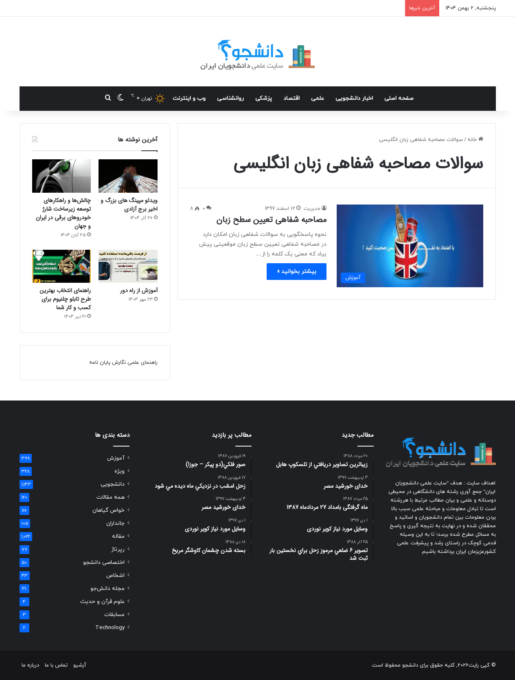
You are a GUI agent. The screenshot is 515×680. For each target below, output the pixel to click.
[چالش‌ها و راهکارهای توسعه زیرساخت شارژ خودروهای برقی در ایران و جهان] (61, 176)
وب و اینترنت (189, 98)
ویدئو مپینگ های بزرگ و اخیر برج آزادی (129, 204)
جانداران (115, 523)
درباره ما (30, 665)
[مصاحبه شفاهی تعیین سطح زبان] (410, 246)
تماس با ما (56, 665)
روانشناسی (230, 98)
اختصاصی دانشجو (104, 562)
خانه (475, 139)
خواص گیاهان (108, 510)
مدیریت (312, 208)
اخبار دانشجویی (354, 98)
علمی (317, 98)
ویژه (119, 471)
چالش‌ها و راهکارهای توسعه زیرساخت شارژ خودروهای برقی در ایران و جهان (63, 213)
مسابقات (114, 614)
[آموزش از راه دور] (128, 266)
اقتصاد (291, 98)
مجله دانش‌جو (107, 588)
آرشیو (79, 665)
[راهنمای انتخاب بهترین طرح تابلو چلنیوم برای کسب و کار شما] (61, 266)
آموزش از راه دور (139, 290)
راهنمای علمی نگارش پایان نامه (123, 362)
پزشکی (263, 98)
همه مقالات (110, 497)
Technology (110, 628)
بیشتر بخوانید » (296, 271)
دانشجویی (113, 484)
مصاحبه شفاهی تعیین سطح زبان (271, 219)
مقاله (118, 536)
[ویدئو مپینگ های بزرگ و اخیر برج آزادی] (128, 176)
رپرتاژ (118, 549)
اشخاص (115, 575)
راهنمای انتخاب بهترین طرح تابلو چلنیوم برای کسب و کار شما (65, 299)
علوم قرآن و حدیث (102, 601)
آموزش (116, 458)
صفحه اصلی (399, 98)
